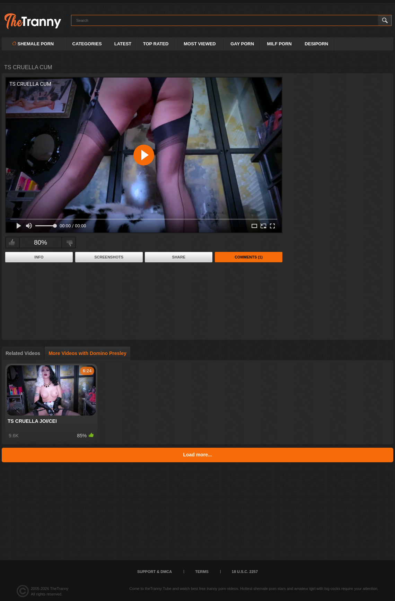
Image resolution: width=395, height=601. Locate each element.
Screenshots (108, 257)
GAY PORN (242, 43)
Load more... (197, 454)
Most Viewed (200, 43)
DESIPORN (316, 43)
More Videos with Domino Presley (87, 353)
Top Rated (156, 43)
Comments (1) (249, 257)
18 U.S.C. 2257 (245, 572)
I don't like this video (69, 242)
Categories (87, 43)
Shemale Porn (33, 43)
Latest (123, 43)
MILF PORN (279, 43)
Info (38, 257)
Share (179, 257)
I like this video (11, 242)
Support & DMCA (154, 572)
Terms (202, 572)
